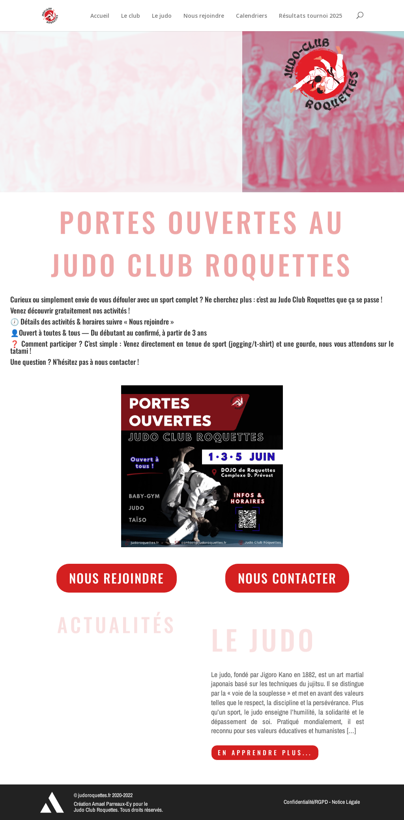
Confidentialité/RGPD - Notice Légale (322, 801)
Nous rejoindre (116, 578)
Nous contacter (287, 578)
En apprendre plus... (265, 752)
